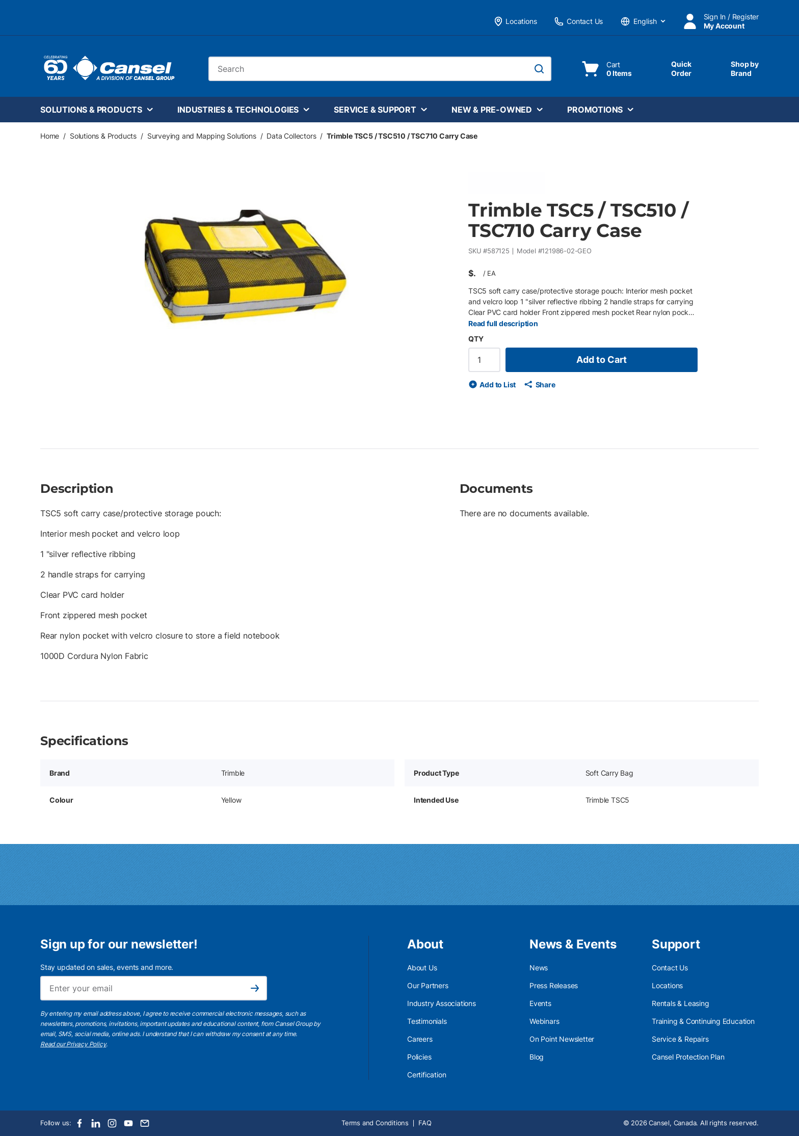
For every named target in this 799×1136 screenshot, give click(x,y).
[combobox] (379, 69)
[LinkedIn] (96, 1123)
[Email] (145, 1123)
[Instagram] (112, 1123)
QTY (475, 338)
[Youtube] (128, 1123)
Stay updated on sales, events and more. (106, 967)
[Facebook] (79, 1123)
